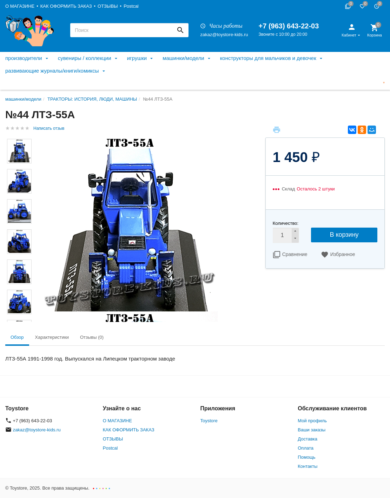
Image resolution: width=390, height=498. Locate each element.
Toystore (209, 420)
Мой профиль (312, 420)
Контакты (307, 466)
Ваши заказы (311, 429)
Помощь (306, 457)
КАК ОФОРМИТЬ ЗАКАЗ (66, 6)
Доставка (307, 439)
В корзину (344, 234)
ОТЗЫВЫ (108, 6)
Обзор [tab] (17, 337)
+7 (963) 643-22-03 (289, 26)
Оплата (305, 448)
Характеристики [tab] (52, 337)
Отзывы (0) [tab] (92, 337)
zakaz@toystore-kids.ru (224, 34)
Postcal (131, 6)
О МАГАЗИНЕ (19, 6)
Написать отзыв (48, 128)
